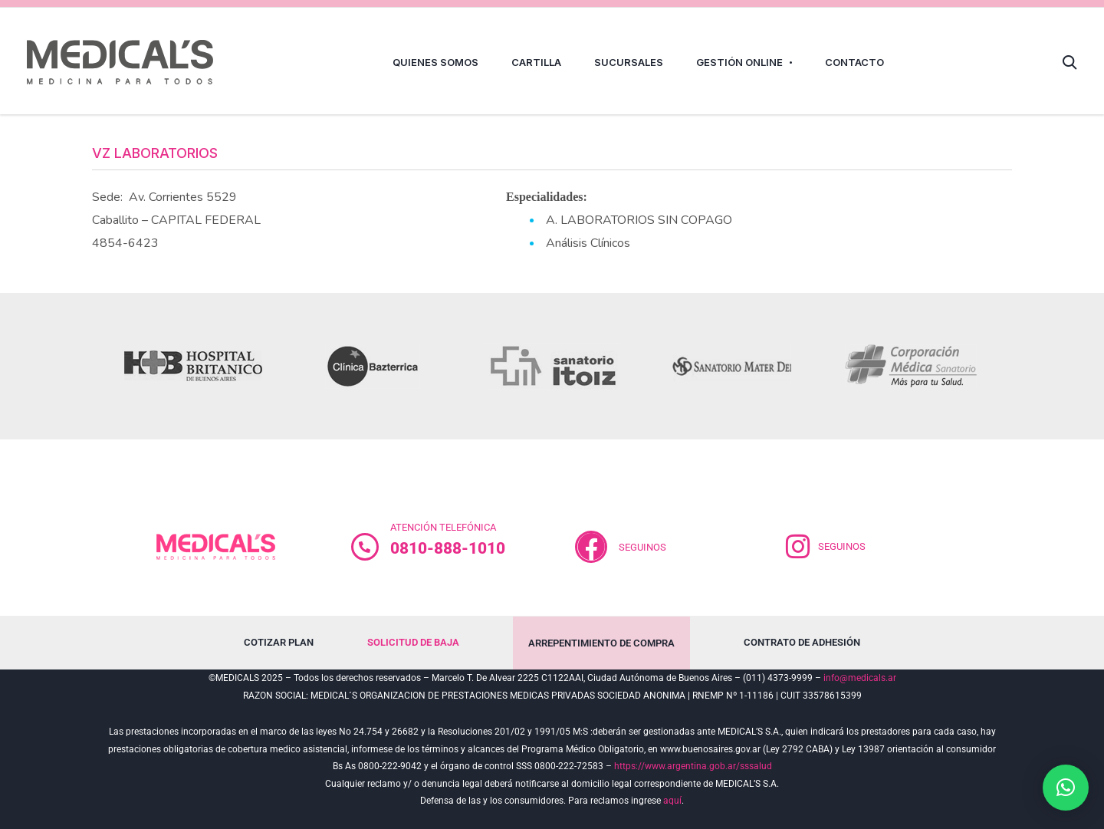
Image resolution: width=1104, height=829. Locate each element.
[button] (1066, 788)
